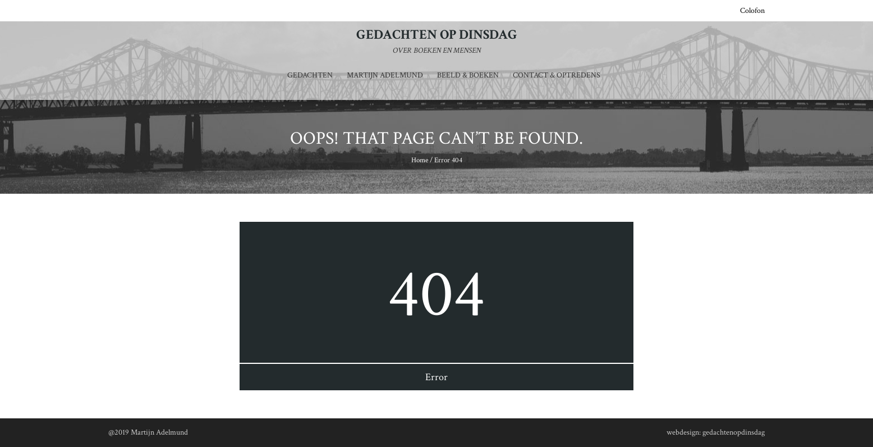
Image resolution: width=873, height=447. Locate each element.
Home (419, 160)
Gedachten (310, 75)
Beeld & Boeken (468, 75)
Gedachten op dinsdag (436, 34)
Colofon (752, 11)
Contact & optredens (556, 75)
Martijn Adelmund (385, 75)
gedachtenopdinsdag (733, 432)
